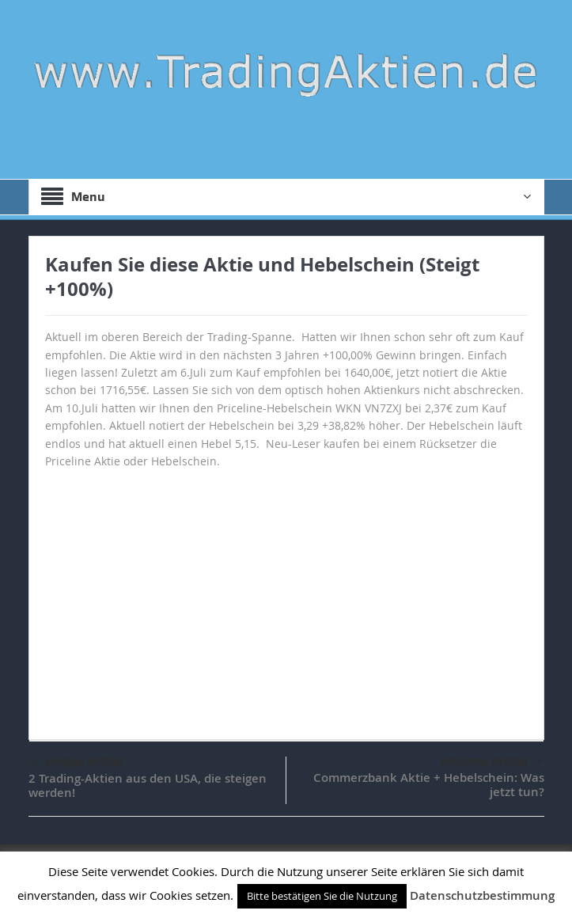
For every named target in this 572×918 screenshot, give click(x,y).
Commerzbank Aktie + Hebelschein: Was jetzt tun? (428, 784)
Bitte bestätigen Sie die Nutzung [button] (322, 896)
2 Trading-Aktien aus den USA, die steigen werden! (147, 785)
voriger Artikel (76, 763)
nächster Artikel (492, 761)
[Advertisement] (286, 596)
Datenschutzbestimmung (482, 895)
